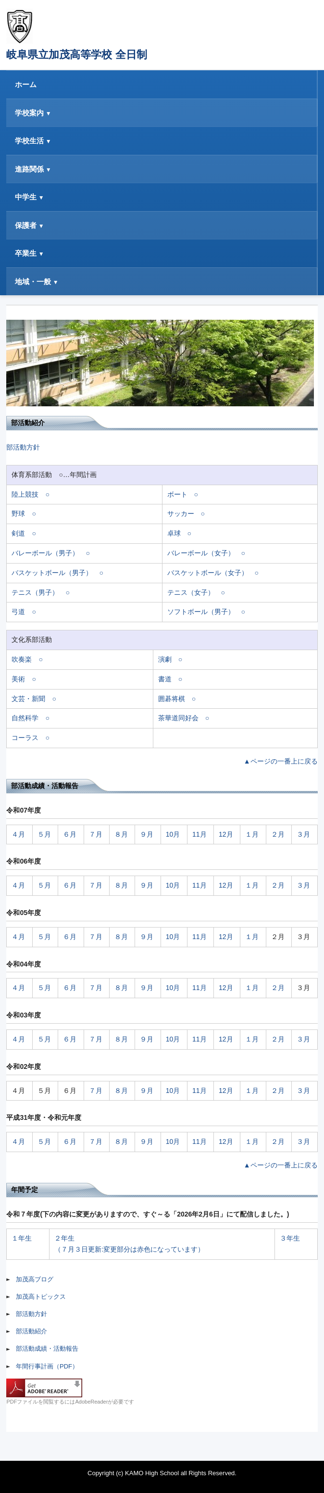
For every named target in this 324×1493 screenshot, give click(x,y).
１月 (252, 834)
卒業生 (26, 253)
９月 (146, 834)
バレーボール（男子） (45, 553)
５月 (44, 834)
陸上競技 (25, 494)
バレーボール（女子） (201, 553)
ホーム (26, 84)
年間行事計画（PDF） (47, 1366)
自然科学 (25, 718)
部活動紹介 (31, 1331)
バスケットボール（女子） (207, 573)
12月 (226, 834)
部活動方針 (23, 447)
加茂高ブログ (34, 1279)
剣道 (18, 533)
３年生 (290, 1238)
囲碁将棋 (171, 699)
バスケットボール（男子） (52, 573)
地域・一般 (33, 281)
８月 (121, 834)
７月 (95, 834)
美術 (18, 679)
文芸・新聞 (28, 699)
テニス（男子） (35, 592)
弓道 (18, 611)
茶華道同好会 (178, 718)
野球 (18, 513)
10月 (173, 834)
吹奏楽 (22, 659)
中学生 (26, 197)
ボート (177, 494)
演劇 (165, 659)
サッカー (180, 513)
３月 (303, 834)
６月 (69, 834)
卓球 (174, 533)
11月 (199, 834)
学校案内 (29, 113)
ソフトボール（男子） (201, 611)
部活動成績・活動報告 (47, 1348)
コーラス (25, 737)
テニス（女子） (190, 592)
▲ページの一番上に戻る (281, 761)
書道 (165, 679)
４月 (18, 834)
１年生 (22, 1238)
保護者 (26, 225)
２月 (278, 834)
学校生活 (29, 141)
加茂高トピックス (41, 1296)
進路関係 (29, 169)
